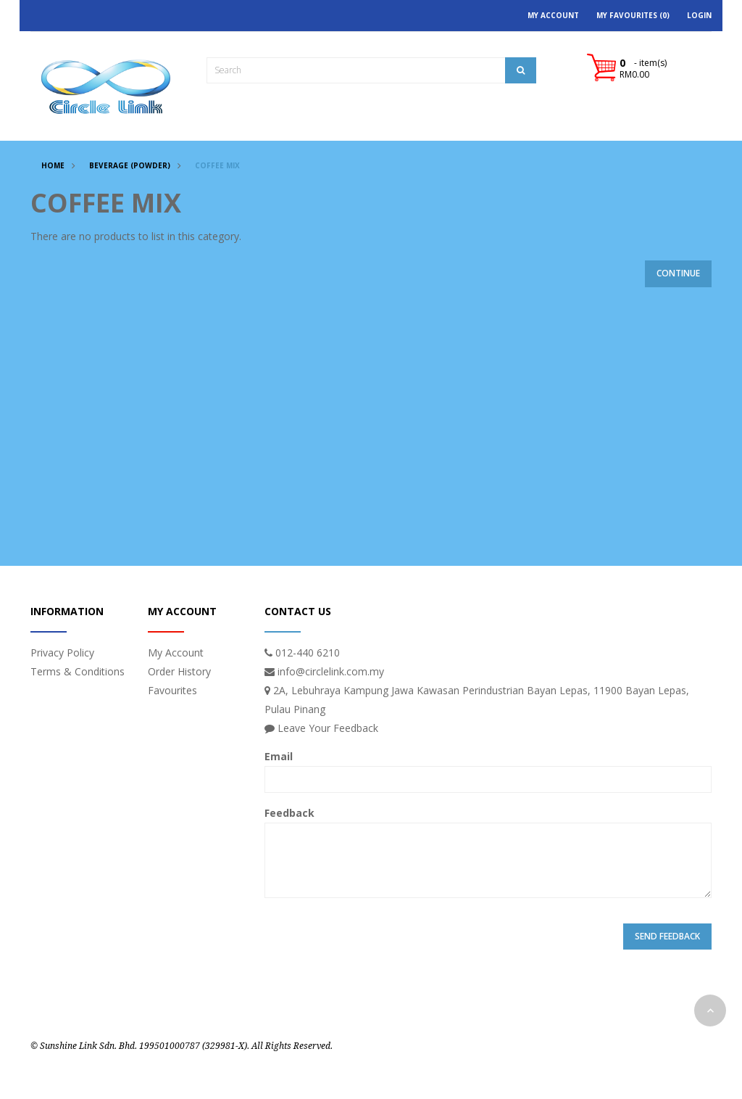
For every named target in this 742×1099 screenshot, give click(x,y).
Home (52, 165)
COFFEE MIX (217, 165)
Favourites (172, 690)
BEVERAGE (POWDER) (129, 165)
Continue (678, 273)
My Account (176, 652)
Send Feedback (667, 936)
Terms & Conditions (77, 671)
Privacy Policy (62, 652)
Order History (179, 671)
